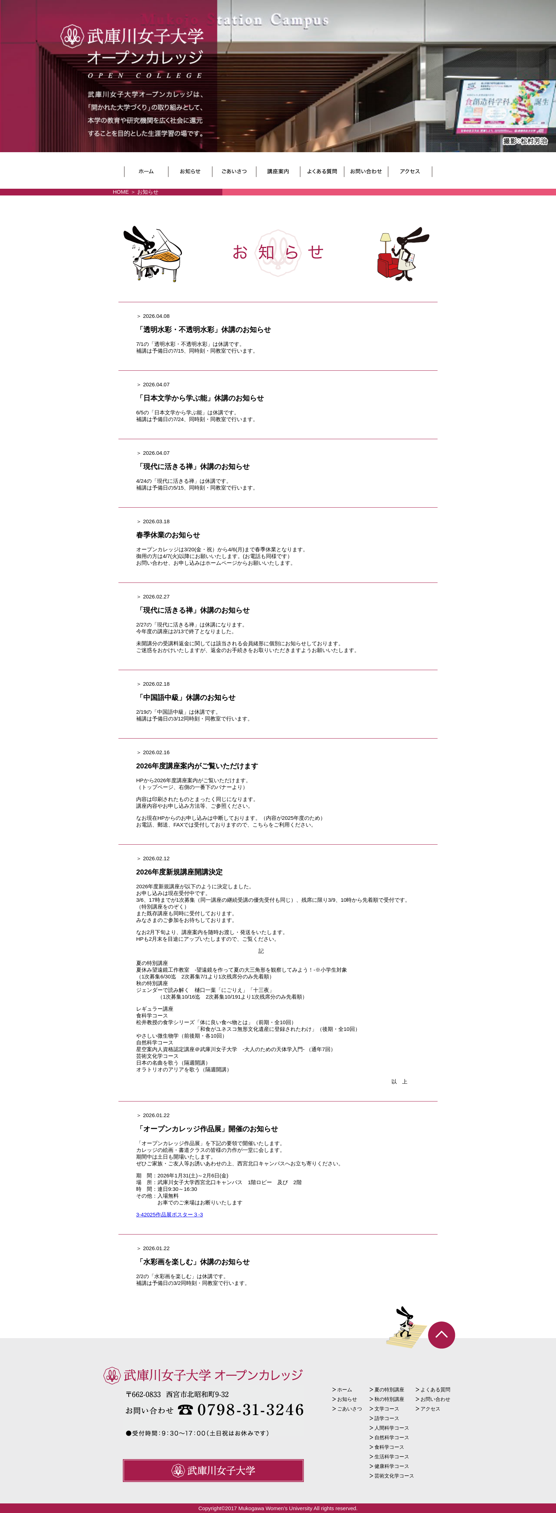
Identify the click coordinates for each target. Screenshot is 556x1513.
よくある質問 (435, 1389)
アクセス (430, 1409)
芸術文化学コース (394, 1476)
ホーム (344, 1389)
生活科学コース (391, 1456)
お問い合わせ (435, 1399)
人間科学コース (391, 1428)
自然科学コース (391, 1437)
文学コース (386, 1409)
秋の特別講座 (389, 1399)
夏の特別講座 (389, 1389)
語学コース (386, 1418)
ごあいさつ (349, 1409)
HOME (121, 192)
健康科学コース (391, 1466)
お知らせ (347, 1399)
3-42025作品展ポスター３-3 (169, 1214)
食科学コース (389, 1447)
